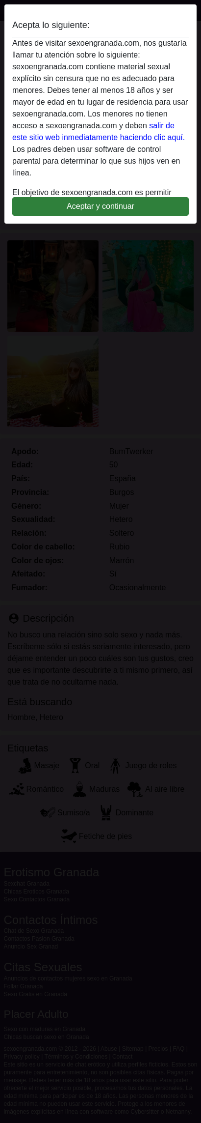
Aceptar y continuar (100, 206)
